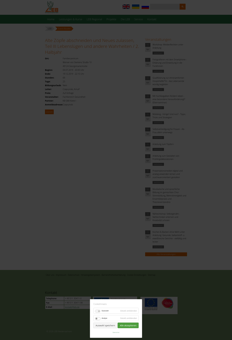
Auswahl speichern (105, 325)
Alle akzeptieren (128, 325)
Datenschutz (116, 332)
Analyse (104, 318)
